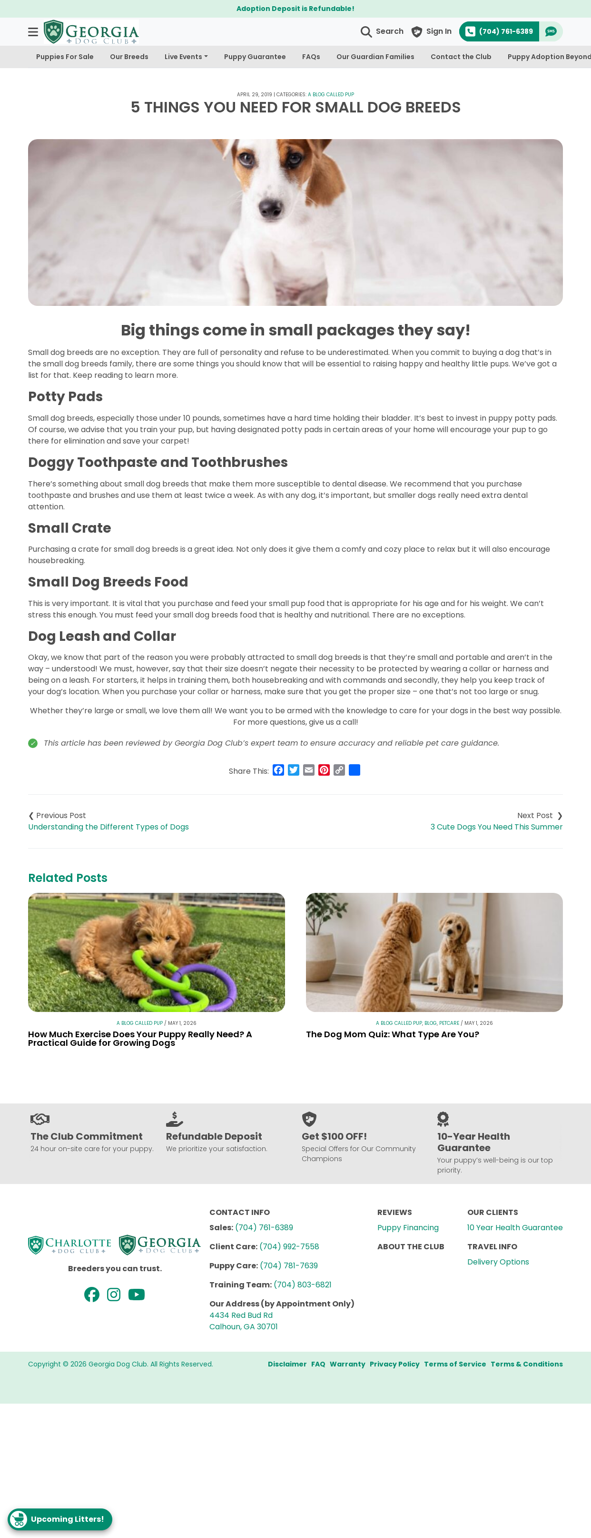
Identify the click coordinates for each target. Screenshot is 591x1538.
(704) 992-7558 (289, 1246)
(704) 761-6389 (264, 1227)
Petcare (449, 1023)
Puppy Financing (408, 1227)
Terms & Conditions (527, 1364)
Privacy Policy (395, 1364)
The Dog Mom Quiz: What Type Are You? (392, 1034)
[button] (34, 32)
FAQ (318, 1364)
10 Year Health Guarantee (515, 1227)
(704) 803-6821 (303, 1284)
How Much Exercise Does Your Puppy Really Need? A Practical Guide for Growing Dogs (140, 1038)
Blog (430, 1023)
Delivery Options (498, 1261)
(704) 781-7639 (289, 1265)
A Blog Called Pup (331, 94)
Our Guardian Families (375, 56)
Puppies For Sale (65, 56)
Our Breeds (129, 56)
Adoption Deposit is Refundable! (295, 8)
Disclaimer (287, 1364)
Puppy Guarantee (255, 56)
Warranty (347, 1364)
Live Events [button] (183, 56)
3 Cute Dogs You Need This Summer (497, 826)
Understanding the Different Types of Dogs (108, 826)
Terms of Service (455, 1364)
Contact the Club (461, 56)
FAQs (311, 56)
